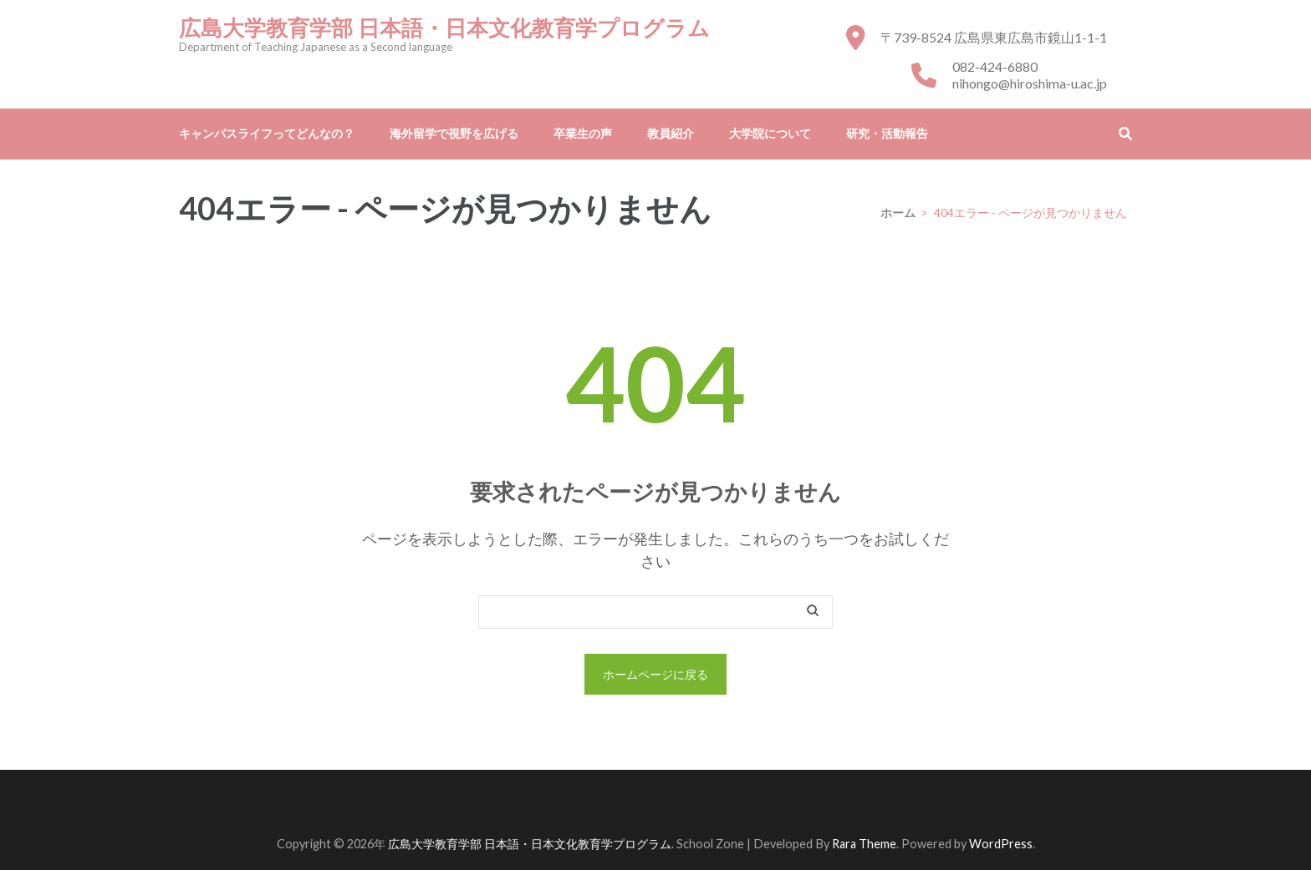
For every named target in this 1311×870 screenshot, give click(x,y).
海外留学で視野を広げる (454, 133)
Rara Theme (864, 844)
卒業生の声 (582, 133)
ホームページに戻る (655, 674)
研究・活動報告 (887, 133)
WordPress (1001, 844)
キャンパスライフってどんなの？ (267, 133)
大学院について (770, 133)
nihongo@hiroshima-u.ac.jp (1029, 83)
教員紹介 (670, 133)
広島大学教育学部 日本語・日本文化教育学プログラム (444, 28)
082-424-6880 (995, 66)
